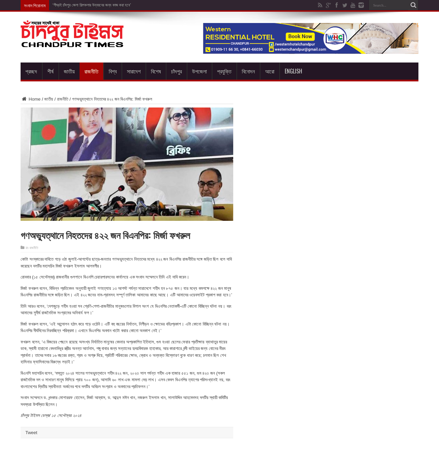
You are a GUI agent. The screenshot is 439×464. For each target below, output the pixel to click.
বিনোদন (248, 71)
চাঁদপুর (176, 71)
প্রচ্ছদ (31, 71)
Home (30, 99)
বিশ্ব (113, 71)
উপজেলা (199, 71)
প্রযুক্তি (224, 71)
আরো (269, 71)
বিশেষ (156, 71)
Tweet (31, 432)
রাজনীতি (91, 71)
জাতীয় (69, 71)
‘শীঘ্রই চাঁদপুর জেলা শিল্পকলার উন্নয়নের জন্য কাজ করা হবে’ (91, 5)
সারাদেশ (134, 71)
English (293, 71)
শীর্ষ (50, 71)
